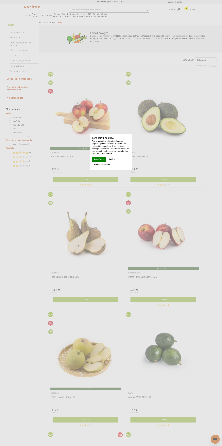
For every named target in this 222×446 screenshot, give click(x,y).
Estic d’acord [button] (99, 159)
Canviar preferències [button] (102, 165)
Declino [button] (112, 159)
